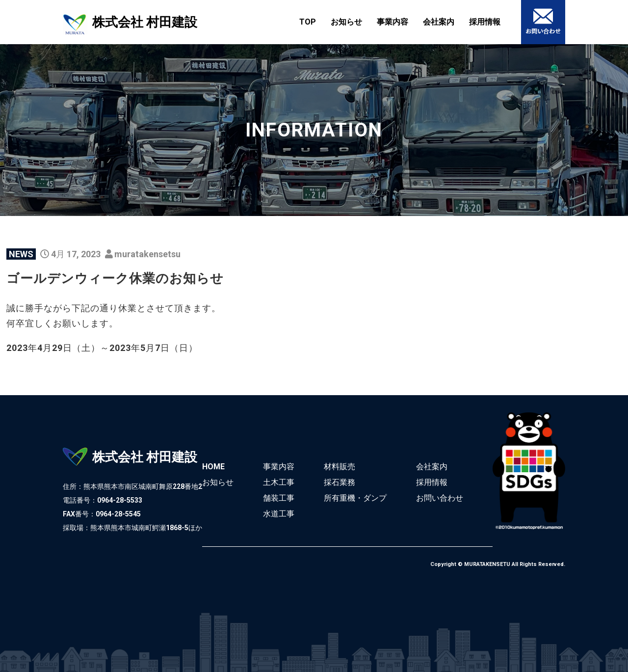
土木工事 (278, 482)
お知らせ (346, 22)
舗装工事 (278, 498)
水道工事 (278, 513)
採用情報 (484, 22)
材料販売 (339, 466)
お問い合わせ (439, 498)
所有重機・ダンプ (355, 498)
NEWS (21, 254)
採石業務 (339, 482)
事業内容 (392, 22)
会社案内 (438, 22)
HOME (213, 466)
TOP (307, 22)
